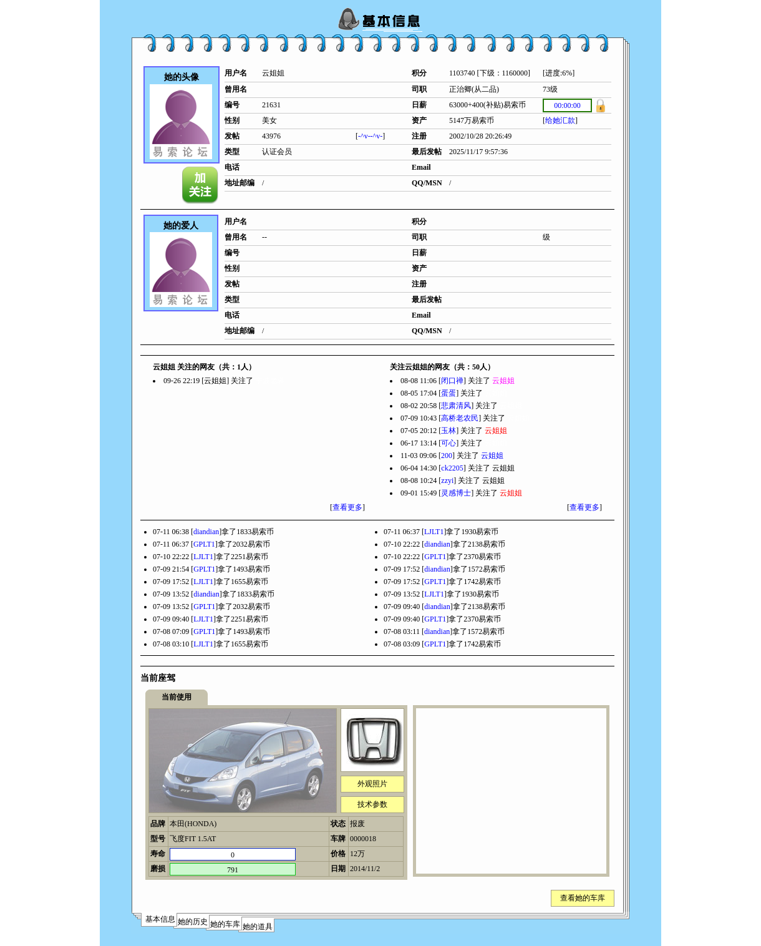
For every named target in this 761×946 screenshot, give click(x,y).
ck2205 (452, 468)
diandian (206, 531)
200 (446, 455)
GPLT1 (204, 544)
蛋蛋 (448, 393)
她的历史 (193, 921)
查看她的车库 (582, 898)
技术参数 (372, 804)
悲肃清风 (456, 405)
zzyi (447, 480)
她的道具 (258, 926)
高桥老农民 (459, 418)
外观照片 (372, 783)
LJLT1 (434, 531)
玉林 (448, 430)
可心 (448, 443)
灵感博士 (456, 493)
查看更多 (347, 507)
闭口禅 (452, 380)
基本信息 (160, 919)
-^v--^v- (370, 136)
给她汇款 (560, 120)
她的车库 (225, 924)
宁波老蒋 (270, 380)
